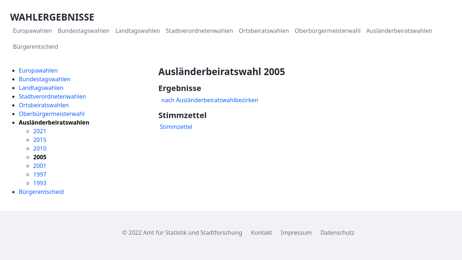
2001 (40, 166)
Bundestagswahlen (44, 79)
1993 (40, 183)
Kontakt (261, 233)
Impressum (296, 233)
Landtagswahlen (41, 88)
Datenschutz (337, 233)
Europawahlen (38, 70)
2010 (40, 148)
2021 (40, 131)
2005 (40, 157)
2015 (40, 140)
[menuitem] (32, 31)
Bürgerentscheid (41, 192)
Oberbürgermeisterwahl (51, 114)
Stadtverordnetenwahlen (52, 96)
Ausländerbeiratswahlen (54, 122)
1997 (40, 174)
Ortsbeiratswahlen (44, 105)
